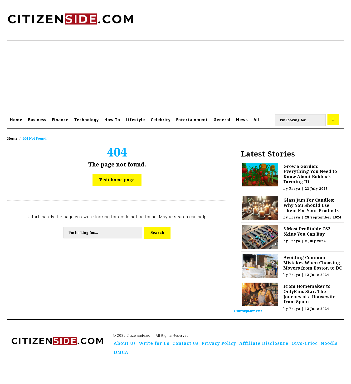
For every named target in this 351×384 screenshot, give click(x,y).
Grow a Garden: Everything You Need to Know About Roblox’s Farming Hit (310, 174)
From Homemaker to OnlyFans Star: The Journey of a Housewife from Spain (309, 293)
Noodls (329, 343)
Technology (86, 119)
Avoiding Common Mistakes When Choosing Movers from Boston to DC (312, 262)
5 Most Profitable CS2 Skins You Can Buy (306, 231)
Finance (60, 119)
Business (37, 119)
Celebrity (161, 119)
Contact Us (185, 343)
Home (16, 119)
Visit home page (117, 179)
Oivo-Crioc (305, 343)
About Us (125, 343)
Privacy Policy (219, 343)
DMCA (121, 352)
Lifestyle (135, 119)
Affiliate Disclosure (263, 343)
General (222, 119)
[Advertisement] (175, 76)
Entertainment (192, 119)
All (256, 119)
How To (112, 119)
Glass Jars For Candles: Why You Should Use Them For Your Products (311, 205)
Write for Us (154, 343)
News (242, 119)
